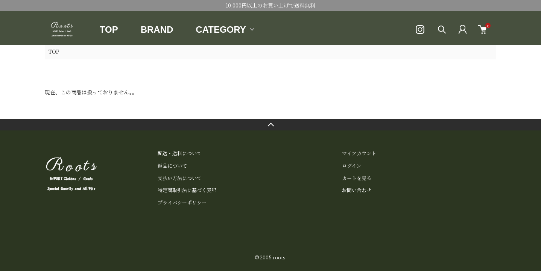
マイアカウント (359, 153)
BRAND (157, 29)
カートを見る (356, 178)
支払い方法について (180, 178)
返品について (172, 165)
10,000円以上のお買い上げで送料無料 (270, 5)
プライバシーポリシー (182, 202)
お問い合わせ (356, 190)
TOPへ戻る (270, 124)
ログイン (351, 165)
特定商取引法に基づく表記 (187, 190)
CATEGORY (221, 29)
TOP (109, 29)
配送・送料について (180, 153)
